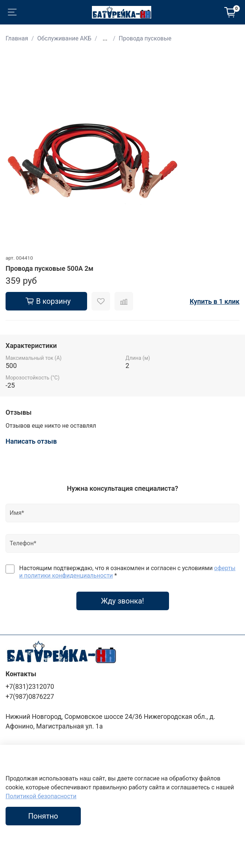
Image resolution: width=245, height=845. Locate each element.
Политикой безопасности (41, 796)
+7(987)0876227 (30, 696)
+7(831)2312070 (30, 686)
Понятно (43, 816)
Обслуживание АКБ (64, 38)
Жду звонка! (122, 600)
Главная (17, 38)
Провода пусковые (145, 38)
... (105, 38)
